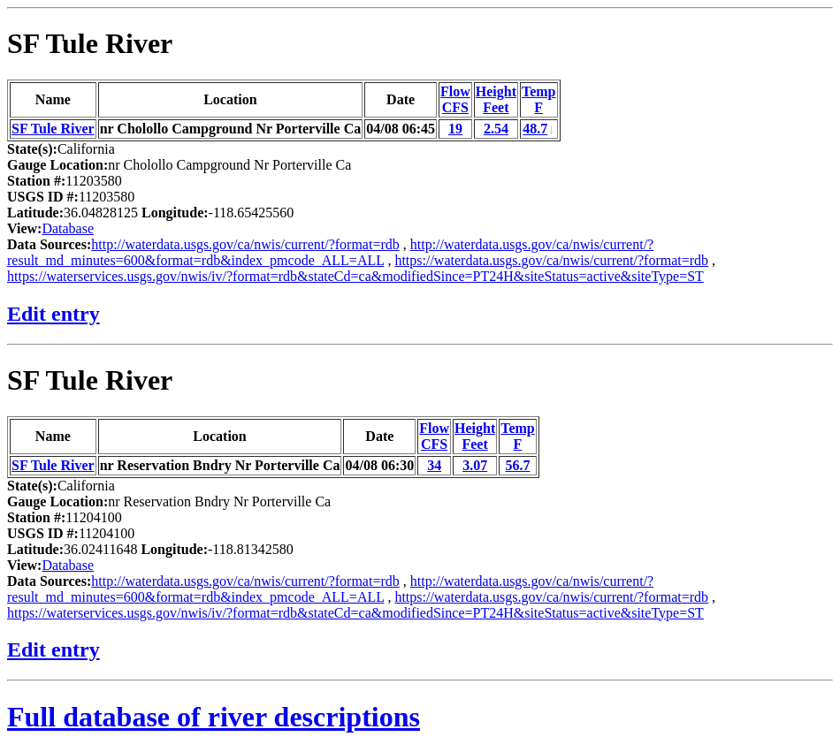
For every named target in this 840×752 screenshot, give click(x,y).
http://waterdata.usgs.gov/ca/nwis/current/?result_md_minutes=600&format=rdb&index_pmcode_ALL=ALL (330, 252)
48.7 (535, 128)
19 (455, 128)
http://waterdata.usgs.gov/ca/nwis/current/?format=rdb (245, 244)
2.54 (496, 128)
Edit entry (53, 313)
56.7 (518, 465)
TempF (539, 99)
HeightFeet (496, 99)
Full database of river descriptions (213, 717)
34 (434, 465)
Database (68, 228)
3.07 (474, 465)
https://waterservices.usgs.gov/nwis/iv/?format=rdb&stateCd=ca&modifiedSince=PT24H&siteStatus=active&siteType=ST (355, 276)
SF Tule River (89, 43)
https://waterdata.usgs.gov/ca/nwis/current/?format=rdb (551, 260)
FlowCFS (455, 99)
